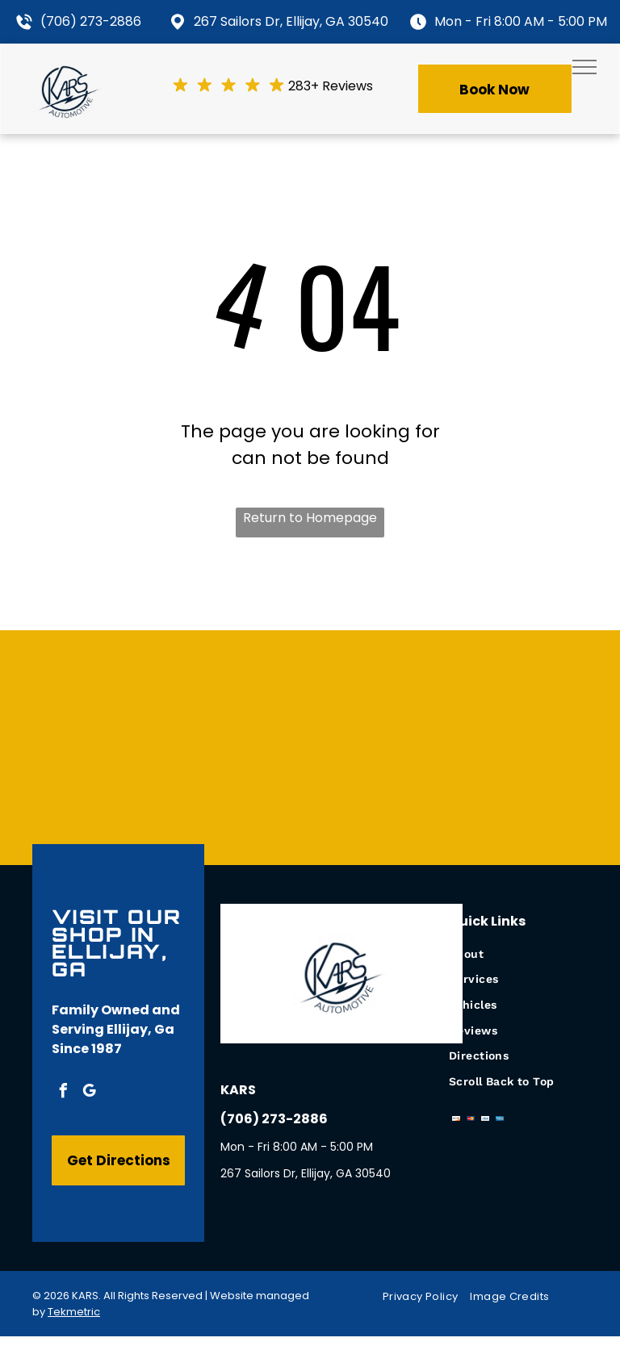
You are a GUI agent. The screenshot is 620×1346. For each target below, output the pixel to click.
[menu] (584, 67)
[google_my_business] (89, 1093)
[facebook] (63, 1093)
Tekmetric (74, 1311)
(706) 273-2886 (90, 21)
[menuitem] (518, 954)
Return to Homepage (310, 517)
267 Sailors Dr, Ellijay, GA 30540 (291, 21)
